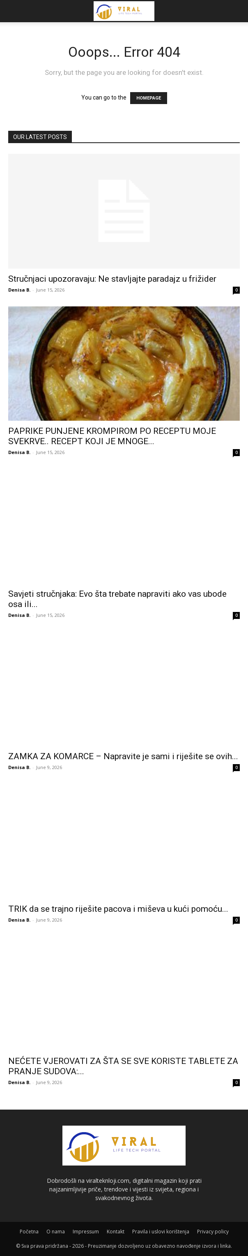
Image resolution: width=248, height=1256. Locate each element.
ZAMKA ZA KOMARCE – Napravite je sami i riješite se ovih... (123, 756)
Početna (29, 1231)
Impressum (86, 1231)
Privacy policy (213, 1231)
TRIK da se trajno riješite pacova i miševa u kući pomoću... (118, 909)
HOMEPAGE (148, 98)
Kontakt (115, 1231)
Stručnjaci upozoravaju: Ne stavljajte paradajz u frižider (112, 279)
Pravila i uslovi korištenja (160, 1231)
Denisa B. (19, 290)
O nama (55, 1231)
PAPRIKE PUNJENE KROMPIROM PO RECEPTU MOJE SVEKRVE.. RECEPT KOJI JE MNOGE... (112, 436)
